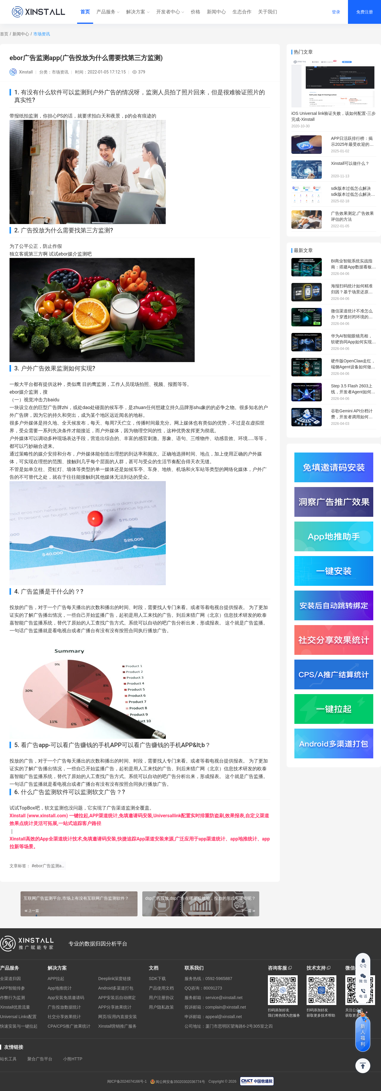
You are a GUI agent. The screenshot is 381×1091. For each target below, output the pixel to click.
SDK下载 (157, 978)
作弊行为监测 (12, 997)
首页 (85, 11)
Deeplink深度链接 (114, 978)
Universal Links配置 (18, 1016)
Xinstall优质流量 (15, 1007)
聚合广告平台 (39, 1058)
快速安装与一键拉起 (19, 1026)
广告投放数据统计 (64, 1007)
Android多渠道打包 (115, 988)
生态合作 (242, 11)
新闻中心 (216, 11)
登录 (336, 12)
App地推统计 (60, 988)
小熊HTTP (72, 1058)
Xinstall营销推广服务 (117, 1026)
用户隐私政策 (161, 1007)
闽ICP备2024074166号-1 (127, 1081)
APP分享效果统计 (115, 1007)
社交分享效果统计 (64, 1016)
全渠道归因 (10, 978)
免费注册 (364, 12)
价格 (195, 11)
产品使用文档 (161, 988)
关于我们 (267, 11)
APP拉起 (56, 978)
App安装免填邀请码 (66, 997)
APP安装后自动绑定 (117, 997)
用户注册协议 (161, 997)
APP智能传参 (12, 988)
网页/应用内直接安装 (117, 1016)
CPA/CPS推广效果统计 (69, 1026)
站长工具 (8, 1058)
